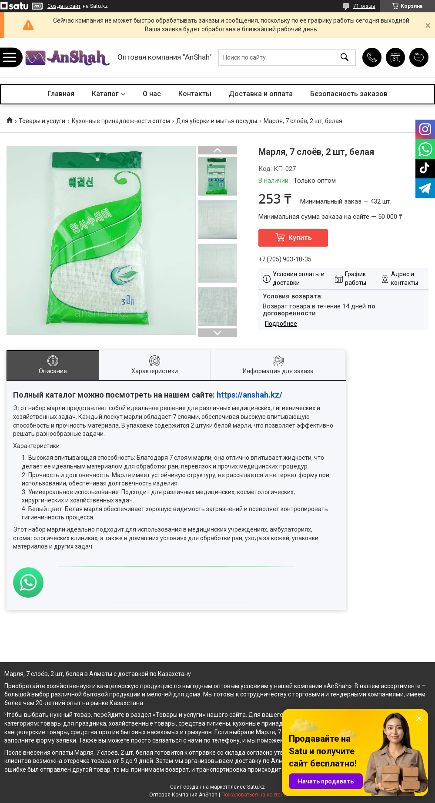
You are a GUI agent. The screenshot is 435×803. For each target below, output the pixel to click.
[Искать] (344, 58)
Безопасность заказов (349, 94)
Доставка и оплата (261, 94)
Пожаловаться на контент (253, 795)
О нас (152, 94)
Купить (300, 238)
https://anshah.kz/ (249, 394)
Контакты (194, 94)
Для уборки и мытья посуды (216, 120)
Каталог (105, 94)
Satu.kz (256, 787)
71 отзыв (364, 6)
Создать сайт (63, 6)
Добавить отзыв (418, 57)
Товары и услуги (42, 120)
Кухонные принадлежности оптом (121, 120)
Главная (61, 94)
